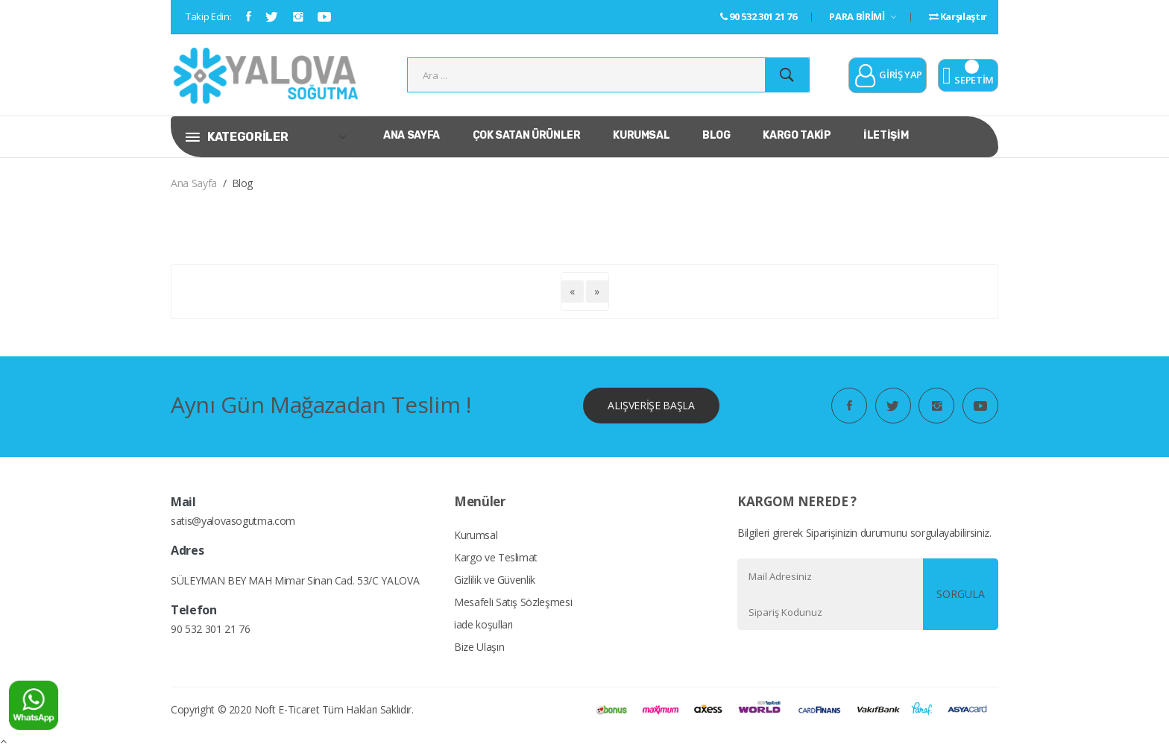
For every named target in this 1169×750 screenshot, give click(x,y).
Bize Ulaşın (479, 647)
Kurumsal (475, 535)
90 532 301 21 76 (758, 16)
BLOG (716, 135)
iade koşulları (483, 624)
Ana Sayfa (194, 183)
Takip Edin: (208, 16)
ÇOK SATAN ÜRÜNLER (527, 135)
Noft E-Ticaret (286, 709)
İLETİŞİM (885, 135)
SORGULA (960, 594)
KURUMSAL (641, 135)
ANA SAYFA (411, 135)
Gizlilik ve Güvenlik (494, 580)
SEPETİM (968, 76)
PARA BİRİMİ (862, 16)
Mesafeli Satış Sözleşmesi (513, 602)
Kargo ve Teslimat (496, 557)
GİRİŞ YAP (887, 76)
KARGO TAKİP (797, 135)
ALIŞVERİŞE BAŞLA (651, 405)
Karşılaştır (958, 16)
